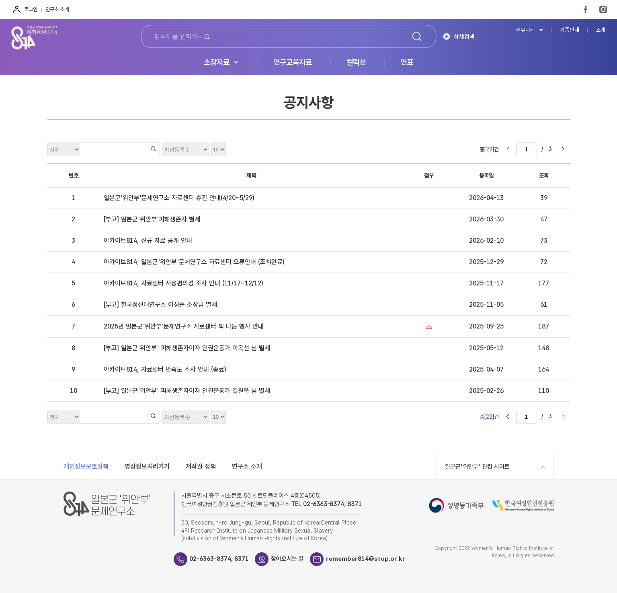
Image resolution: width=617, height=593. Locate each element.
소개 (600, 30)
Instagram (603, 9)
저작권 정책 (201, 466)
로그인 (30, 9)
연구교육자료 (292, 62)
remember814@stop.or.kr (366, 558)
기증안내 (569, 30)
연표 (406, 62)
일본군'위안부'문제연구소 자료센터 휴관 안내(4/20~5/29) (179, 198)
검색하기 (417, 36)
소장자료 (217, 62)
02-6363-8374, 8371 (219, 558)
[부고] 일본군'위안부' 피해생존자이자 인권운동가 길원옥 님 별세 (187, 391)
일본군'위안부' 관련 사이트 (477, 466)
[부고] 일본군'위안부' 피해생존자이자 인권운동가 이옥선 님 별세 (187, 348)
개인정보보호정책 (86, 466)
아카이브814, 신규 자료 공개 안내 (148, 240)
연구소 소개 (57, 9)
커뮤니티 (525, 30)
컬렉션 (356, 62)
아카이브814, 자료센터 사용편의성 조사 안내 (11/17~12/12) (183, 283)
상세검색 (464, 36)
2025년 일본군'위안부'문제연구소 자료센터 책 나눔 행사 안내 (184, 326)
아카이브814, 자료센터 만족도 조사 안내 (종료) (165, 369)
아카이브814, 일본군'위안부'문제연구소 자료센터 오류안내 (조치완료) (194, 262)
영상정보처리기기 (147, 466)
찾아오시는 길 (287, 558)
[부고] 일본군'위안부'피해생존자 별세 (152, 219)
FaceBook (585, 9)
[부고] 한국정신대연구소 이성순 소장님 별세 (160, 304)
